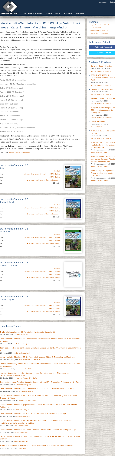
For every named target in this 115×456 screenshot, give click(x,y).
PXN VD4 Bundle (98, 122)
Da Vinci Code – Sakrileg (101, 66)
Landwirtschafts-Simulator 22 (99, 30)
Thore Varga (22, 448)
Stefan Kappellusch (23, 353)
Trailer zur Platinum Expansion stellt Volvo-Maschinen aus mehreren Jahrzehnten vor (36, 446)
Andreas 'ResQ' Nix (21, 335)
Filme (57, 13)
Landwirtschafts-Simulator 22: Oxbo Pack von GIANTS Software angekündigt (33, 414)
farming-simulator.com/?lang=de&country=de (45, 180)
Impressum (103, 2)
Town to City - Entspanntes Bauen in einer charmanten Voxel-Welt (102, 173)
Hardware (79, 13)
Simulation (57, 171)
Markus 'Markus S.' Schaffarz (19, 152)
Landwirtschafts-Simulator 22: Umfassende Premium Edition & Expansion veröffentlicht (37, 357)
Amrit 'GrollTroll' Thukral (28, 400)
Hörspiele (67, 13)
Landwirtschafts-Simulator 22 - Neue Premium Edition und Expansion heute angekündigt (38, 430)
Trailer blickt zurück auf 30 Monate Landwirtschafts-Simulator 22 (27, 332)
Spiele (49, 13)
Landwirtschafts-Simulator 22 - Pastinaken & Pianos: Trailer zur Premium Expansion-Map (38, 389)
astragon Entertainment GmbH (35, 174)
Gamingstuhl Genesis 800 (102, 89)
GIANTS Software (55, 174)
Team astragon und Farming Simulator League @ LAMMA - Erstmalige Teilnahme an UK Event (40, 382)
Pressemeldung (94, 33)
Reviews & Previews (34, 13)
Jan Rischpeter (96, 127)
